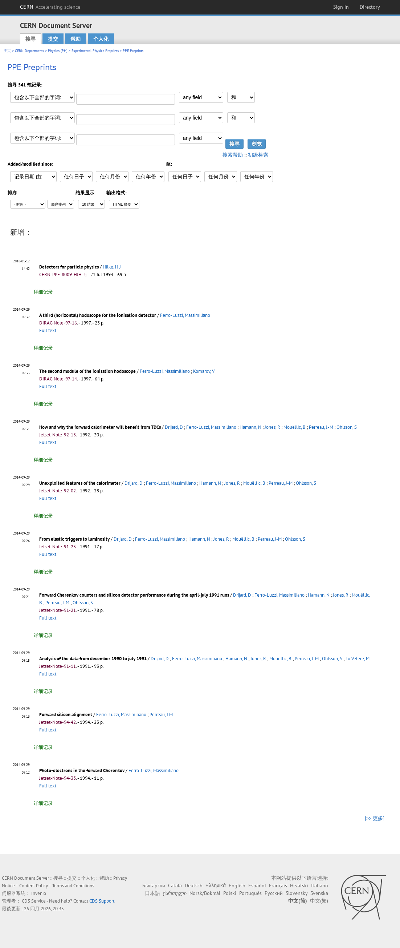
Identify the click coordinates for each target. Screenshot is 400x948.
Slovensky (296, 893)
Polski (229, 893)
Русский (274, 893)
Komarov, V (204, 371)
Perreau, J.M (161, 714)
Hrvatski (299, 885)
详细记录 (43, 292)
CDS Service (34, 901)
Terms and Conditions (73, 886)
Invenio (38, 893)
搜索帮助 (233, 155)
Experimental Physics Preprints (95, 50)
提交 (53, 39)
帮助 (75, 39)
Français (278, 885)
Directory (370, 7)
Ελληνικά (215, 885)
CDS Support (101, 901)
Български (153, 885)
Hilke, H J (112, 267)
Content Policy (33, 886)
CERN (50, 7)
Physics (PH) (58, 50)
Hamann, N (250, 427)
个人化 (101, 39)
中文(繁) (319, 900)
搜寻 (30, 39)
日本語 (152, 893)
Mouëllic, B (294, 427)
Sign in (341, 7)
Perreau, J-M (281, 483)
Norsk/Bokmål (204, 893)
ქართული (175, 893)
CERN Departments (29, 50)
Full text (47, 330)
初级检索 (258, 155)
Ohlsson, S (346, 427)
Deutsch (194, 885)
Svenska (319, 893)
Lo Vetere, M (358, 658)
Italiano (319, 885)
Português (250, 893)
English (237, 885)
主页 (7, 50)
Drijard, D (174, 427)
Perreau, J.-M (321, 427)
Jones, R (272, 427)
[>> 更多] (374, 818)
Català (175, 885)
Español (257, 885)
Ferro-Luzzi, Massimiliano (185, 315)
